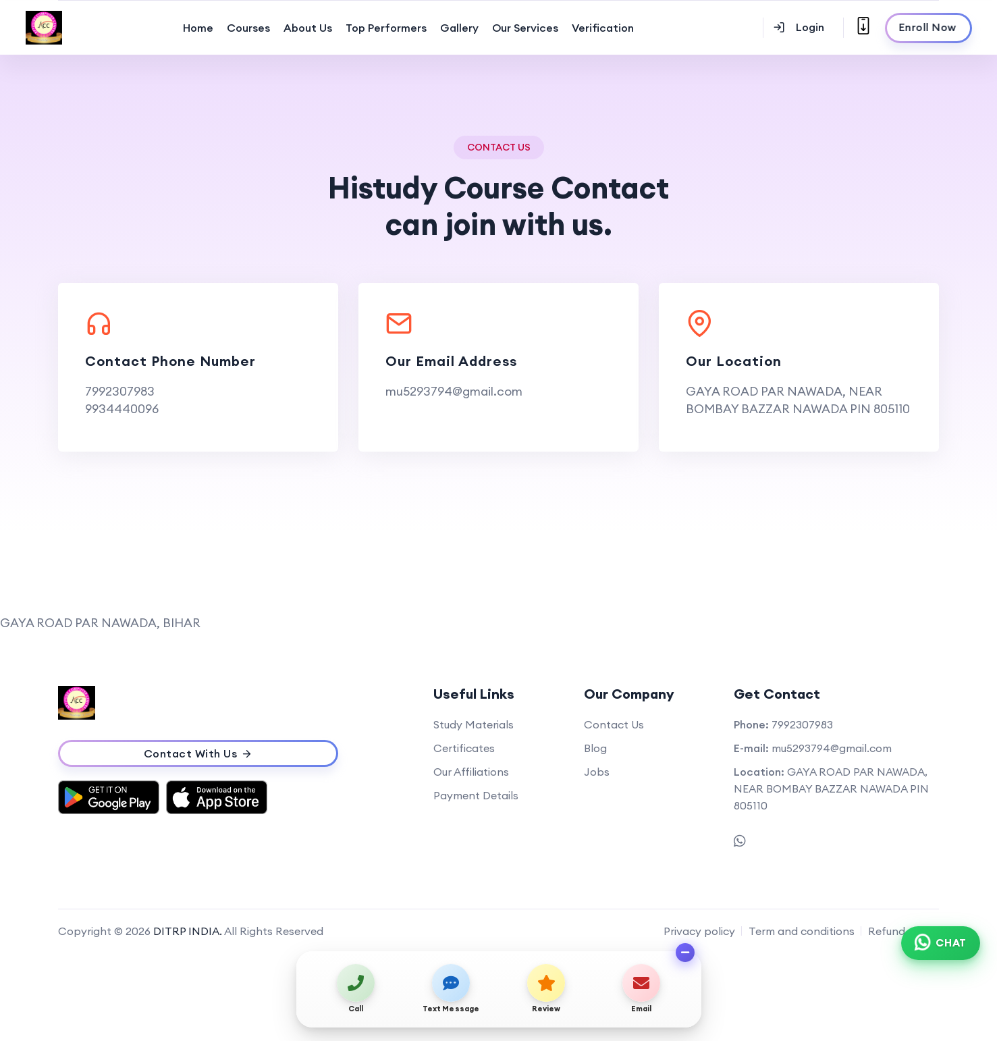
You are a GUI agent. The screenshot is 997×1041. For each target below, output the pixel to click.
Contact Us (614, 724)
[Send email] (641, 988)
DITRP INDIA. (187, 931)
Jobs (597, 771)
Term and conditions (802, 931)
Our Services (525, 27)
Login (798, 27)
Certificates (464, 748)
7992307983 (120, 391)
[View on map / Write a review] (546, 988)
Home (198, 27)
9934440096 (122, 409)
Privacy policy (699, 931)
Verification (603, 27)
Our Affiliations (471, 771)
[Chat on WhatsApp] (940, 943)
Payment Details (475, 795)
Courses (248, 27)
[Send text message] (451, 988)
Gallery (459, 27)
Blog (595, 748)
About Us (308, 27)
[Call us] (356, 988)
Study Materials (473, 724)
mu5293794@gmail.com (453, 391)
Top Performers (386, 27)
